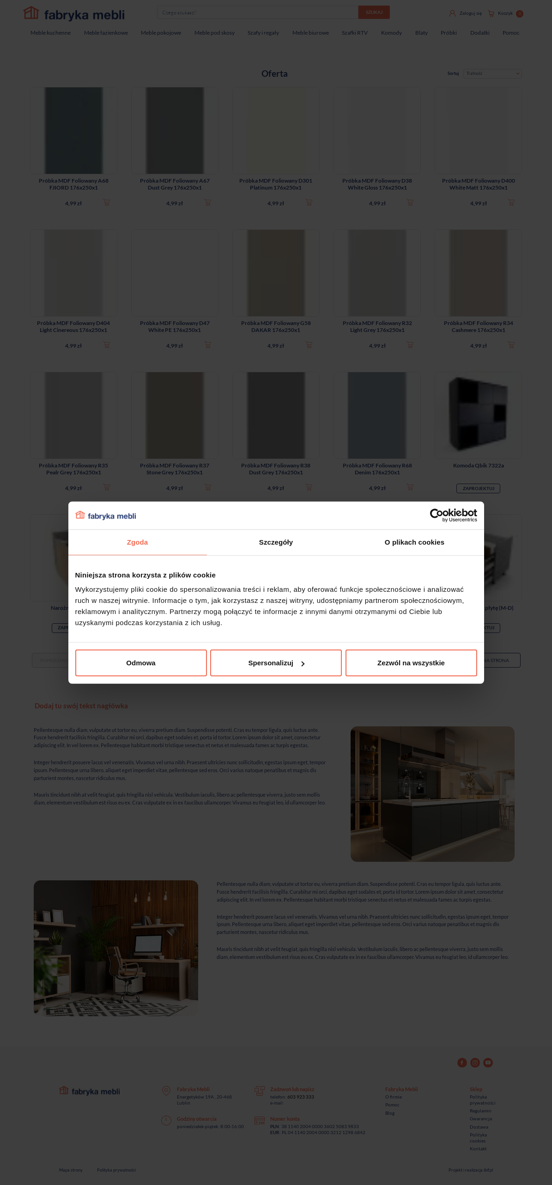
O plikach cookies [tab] (414, 542)
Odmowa (140, 663)
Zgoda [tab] (137, 542)
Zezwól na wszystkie (411, 663)
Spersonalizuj (276, 663)
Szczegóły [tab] (276, 542)
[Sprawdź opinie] (9, 99)
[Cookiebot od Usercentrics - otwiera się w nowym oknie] (436, 515)
